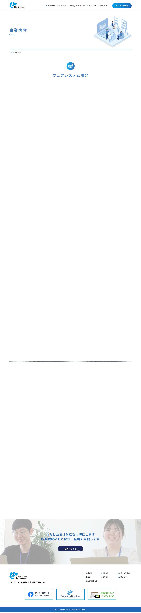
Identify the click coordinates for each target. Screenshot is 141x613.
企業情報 (51, 5)
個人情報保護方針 (93, 581)
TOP (11, 53)
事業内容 (62, 5)
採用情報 (103, 5)
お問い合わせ (122, 5)
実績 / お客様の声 (77, 5)
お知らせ (92, 5)
